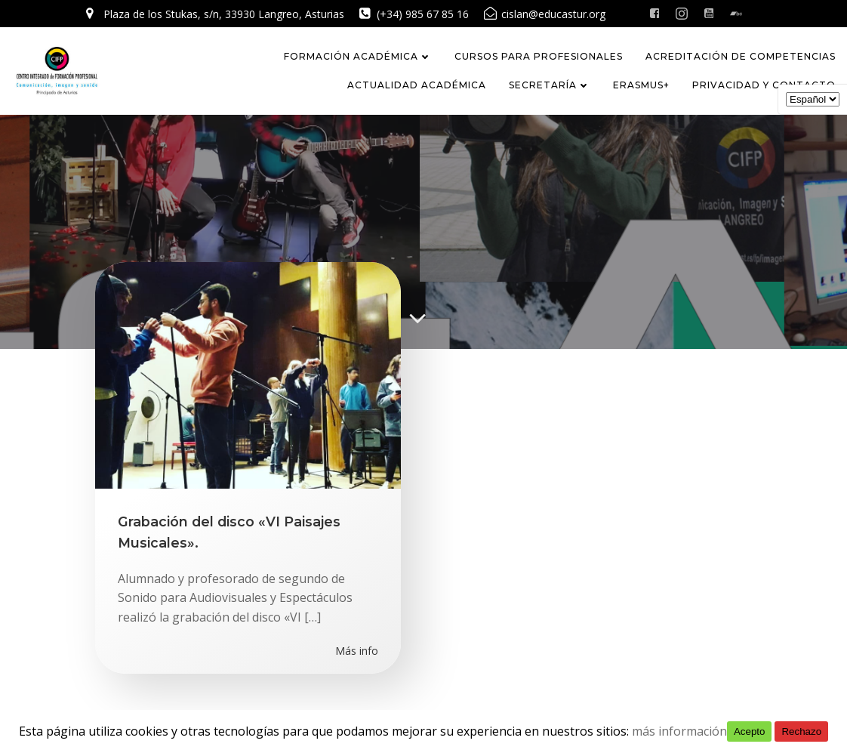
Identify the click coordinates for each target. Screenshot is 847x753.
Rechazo (801, 731)
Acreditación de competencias (740, 56)
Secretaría (549, 85)
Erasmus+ (641, 85)
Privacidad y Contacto (764, 85)
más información (679, 731)
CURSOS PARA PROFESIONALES (538, 56)
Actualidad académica (416, 85)
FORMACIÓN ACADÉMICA (358, 56)
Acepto (749, 731)
